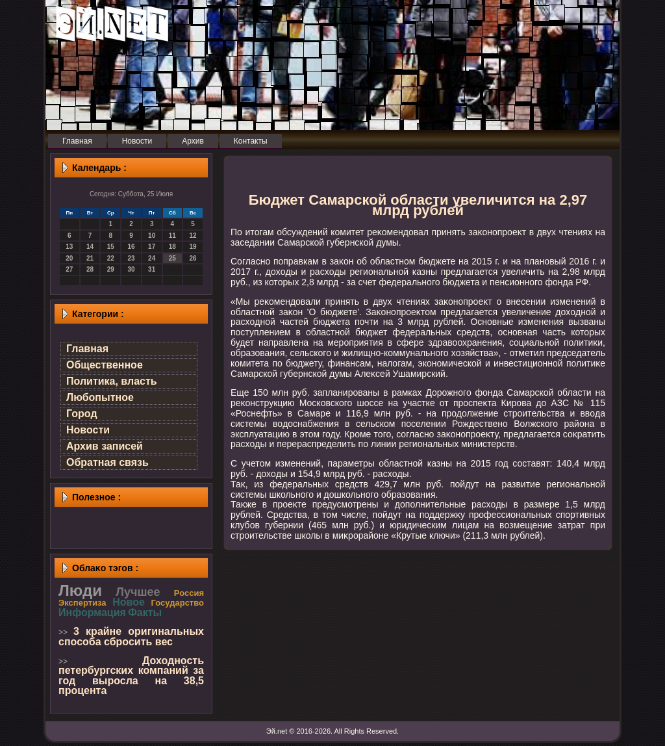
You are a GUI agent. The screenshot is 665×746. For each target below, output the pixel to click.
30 (130, 269)
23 (130, 258)
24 (151, 258)
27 (69, 269)
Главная (87, 348)
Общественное (104, 364)
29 (110, 269)
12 (193, 235)
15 (110, 246)
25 (172, 258)
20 (69, 258)
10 (151, 235)
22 (110, 258)
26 (193, 258)
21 (90, 258)
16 (130, 246)
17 (151, 246)
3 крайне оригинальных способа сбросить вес (131, 636)
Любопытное (100, 397)
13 (69, 246)
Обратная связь (107, 462)
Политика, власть (111, 381)
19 (193, 246)
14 (90, 246)
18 (172, 246)
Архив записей (104, 446)
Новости (88, 429)
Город (81, 413)
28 (90, 269)
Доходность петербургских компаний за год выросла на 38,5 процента (131, 676)
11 (172, 235)
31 (151, 269)
